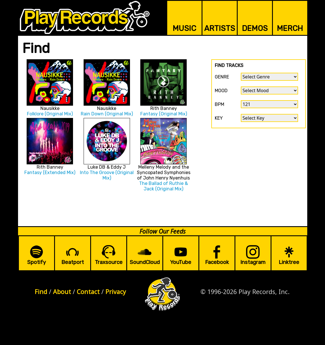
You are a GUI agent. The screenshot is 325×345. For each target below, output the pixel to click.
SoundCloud (145, 262)
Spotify (36, 262)
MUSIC (184, 28)
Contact (88, 291)
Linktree (289, 262)
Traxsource (109, 262)
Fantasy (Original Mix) (163, 114)
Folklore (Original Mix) (50, 114)
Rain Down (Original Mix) (107, 114)
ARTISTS (219, 28)
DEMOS (255, 28)
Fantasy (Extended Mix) (49, 172)
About (62, 291)
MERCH (290, 28)
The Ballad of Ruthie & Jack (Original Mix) (163, 186)
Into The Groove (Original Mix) (107, 175)
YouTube (180, 262)
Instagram (252, 262)
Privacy (115, 291)
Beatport (72, 262)
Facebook (217, 262)
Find (41, 291)
